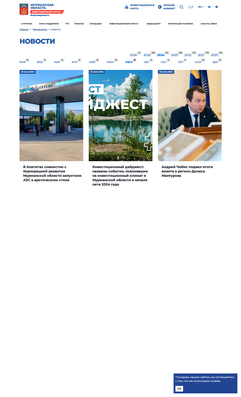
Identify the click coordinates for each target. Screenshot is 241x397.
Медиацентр (153, 24)
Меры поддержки (49, 24)
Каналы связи (209, 24)
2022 (187, 55)
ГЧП (67, 24)
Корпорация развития (180, 24)
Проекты (79, 24)
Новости (37, 41)
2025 (147, 55)
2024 (160, 55)
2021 (201, 55)
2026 (133, 55)
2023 (174, 55)
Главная (23, 29)
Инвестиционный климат (123, 24)
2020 (214, 55)
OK (179, 388)
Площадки (96, 24)
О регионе (26, 24)
